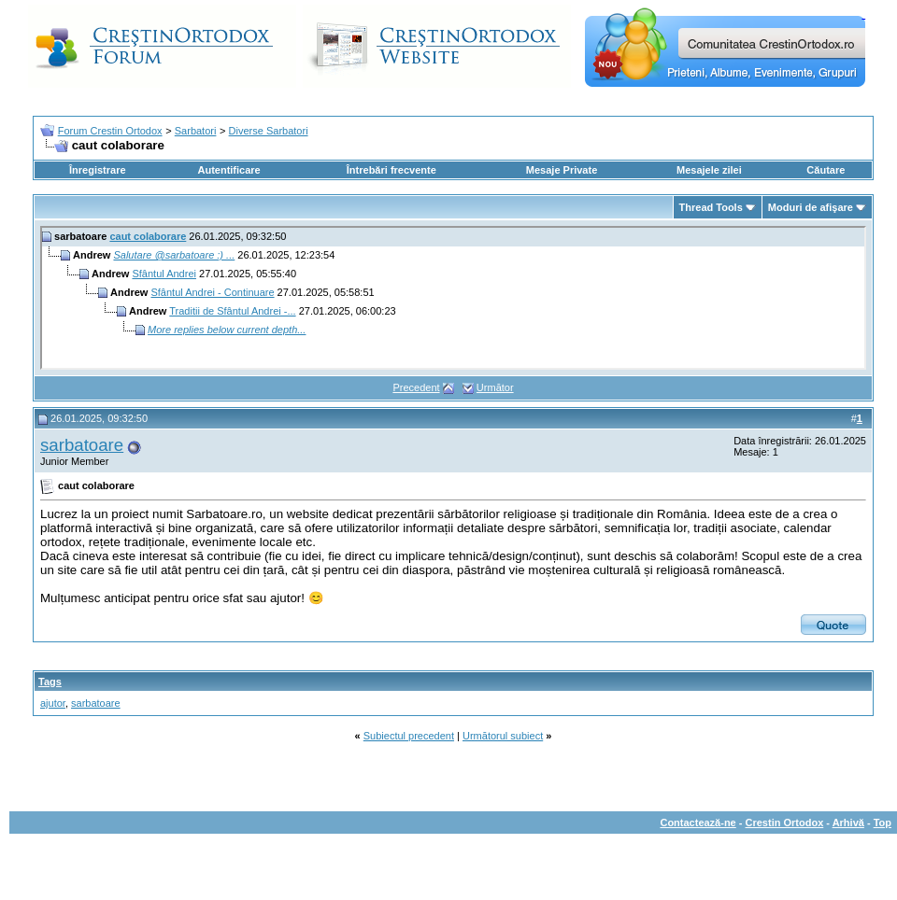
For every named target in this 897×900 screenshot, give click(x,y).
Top (882, 822)
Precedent (415, 387)
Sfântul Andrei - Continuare (212, 292)
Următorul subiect (503, 735)
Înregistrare (97, 170)
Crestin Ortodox (785, 822)
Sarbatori (196, 130)
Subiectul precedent (408, 735)
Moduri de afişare (810, 207)
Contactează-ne (697, 822)
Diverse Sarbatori (268, 130)
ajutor (52, 703)
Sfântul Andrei (164, 273)
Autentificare (228, 170)
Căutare (825, 170)
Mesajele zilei (709, 170)
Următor (495, 387)
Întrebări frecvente (391, 170)
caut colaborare (147, 236)
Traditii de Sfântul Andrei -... (232, 310)
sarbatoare (81, 445)
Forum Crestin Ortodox (110, 130)
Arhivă (848, 822)
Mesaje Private (561, 170)
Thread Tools (711, 207)
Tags (50, 681)
